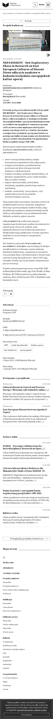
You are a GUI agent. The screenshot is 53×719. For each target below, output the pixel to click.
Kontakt (6, 657)
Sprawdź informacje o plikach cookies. (32, 710)
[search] (35, 5)
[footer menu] (4, 557)
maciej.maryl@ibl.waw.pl (13, 321)
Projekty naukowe (11, 578)
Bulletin (6, 638)
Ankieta (6, 668)
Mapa (5, 682)
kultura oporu (37, 345)
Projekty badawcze (11, 586)
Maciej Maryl (9, 96)
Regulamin (7, 660)
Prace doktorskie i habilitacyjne (16, 590)
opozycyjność (26, 350)
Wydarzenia (8, 562)
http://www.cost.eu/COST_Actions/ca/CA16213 (25, 335)
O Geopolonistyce (10, 678)
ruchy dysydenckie (19, 345)
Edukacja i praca (10, 617)
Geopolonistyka (10, 674)
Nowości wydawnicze (12, 611)
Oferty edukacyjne (10, 624)
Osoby (5, 689)
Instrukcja (7, 664)
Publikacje (7, 600)
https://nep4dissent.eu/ (15, 330)
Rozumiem (26, 715)
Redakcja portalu (10, 645)
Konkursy (7, 593)
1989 (6, 345)
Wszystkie (7, 582)
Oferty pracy (8, 632)
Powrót (28, 21)
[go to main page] (12, 5)
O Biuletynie (8, 642)
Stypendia (7, 628)
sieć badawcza (10, 350)
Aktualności (8, 568)
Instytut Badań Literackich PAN (17, 88)
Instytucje (7, 685)
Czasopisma (8, 607)
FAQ (4, 653)
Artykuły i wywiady (11, 573)
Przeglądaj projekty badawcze (26, 538)
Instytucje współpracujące (14, 649)
